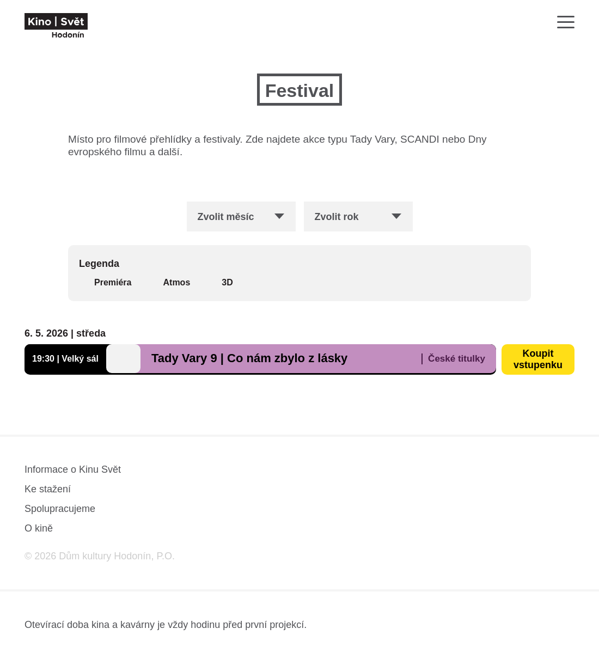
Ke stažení (48, 489)
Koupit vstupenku (538, 359)
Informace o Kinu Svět (73, 469)
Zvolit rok (337, 216)
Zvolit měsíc (226, 216)
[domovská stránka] (56, 25)
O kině (39, 528)
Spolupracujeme (60, 508)
